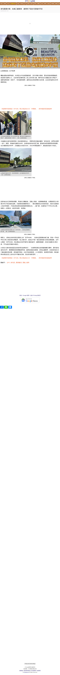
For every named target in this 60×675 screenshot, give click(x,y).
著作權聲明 (33, 670)
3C (25, 3)
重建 (24, 262)
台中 (8, 262)
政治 (32, 3)
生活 (8, 3)
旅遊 (49, 3)
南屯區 (13, 262)
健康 (56, 3)
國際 (38, 3)
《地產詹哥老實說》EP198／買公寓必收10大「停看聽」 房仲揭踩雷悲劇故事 (26, 109)
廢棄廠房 (19, 262)
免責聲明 (39, 670)
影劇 (5, 3)
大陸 (42, 3)
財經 (35, 3)
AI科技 (21, 3)
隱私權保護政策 (27, 670)
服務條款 (21, 670)
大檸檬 (52, 3)
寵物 (28, 3)
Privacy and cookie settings (30, 663)
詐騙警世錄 (13, 3)
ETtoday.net (26, 672)
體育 (45, 3)
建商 (27, 262)
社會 (18, 3)
